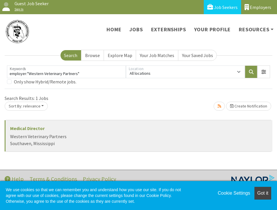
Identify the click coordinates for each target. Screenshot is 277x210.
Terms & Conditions (53, 178)
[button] (263, 71)
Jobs (136, 29)
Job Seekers (222, 7)
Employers (258, 7)
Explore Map (120, 55)
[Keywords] (66, 71)
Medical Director (27, 128)
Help (14, 178)
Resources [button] (254, 29)
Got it (262, 193)
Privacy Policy (99, 178)
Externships (168, 29)
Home (114, 29)
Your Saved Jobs (197, 55)
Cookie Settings (234, 193)
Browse (92, 55)
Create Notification (248, 106)
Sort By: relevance (25, 106)
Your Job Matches (157, 55)
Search (70, 55)
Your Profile (212, 29)
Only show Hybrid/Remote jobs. (45, 82)
